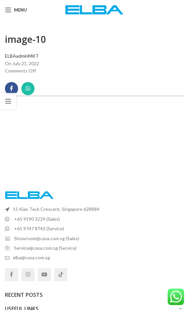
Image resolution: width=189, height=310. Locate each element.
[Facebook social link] (11, 88)
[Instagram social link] (28, 274)
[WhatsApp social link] (28, 88)
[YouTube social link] (44, 274)
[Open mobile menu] (16, 9)
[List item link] (94, 209)
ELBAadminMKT (22, 56)
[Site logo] (94, 9)
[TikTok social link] (60, 274)
